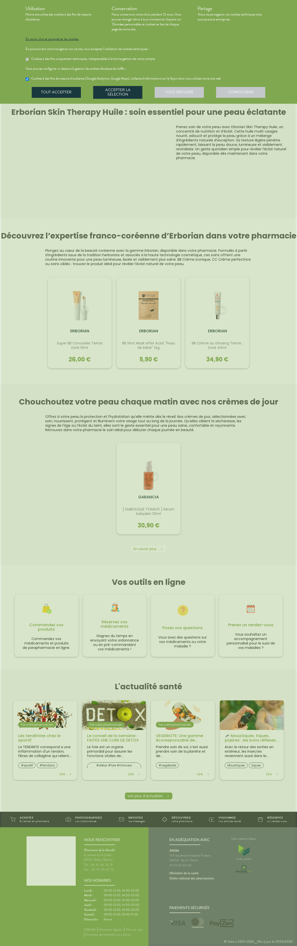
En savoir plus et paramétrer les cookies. (52, 39)
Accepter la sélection (118, 92)
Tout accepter (56, 92)
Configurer (240, 92)
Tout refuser (179, 92)
